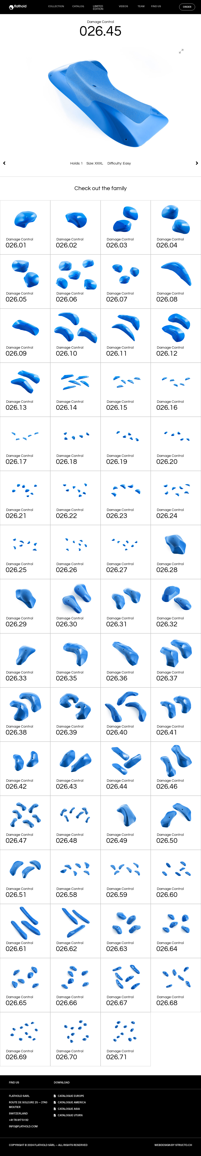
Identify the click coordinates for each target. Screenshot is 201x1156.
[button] (62, 1082)
